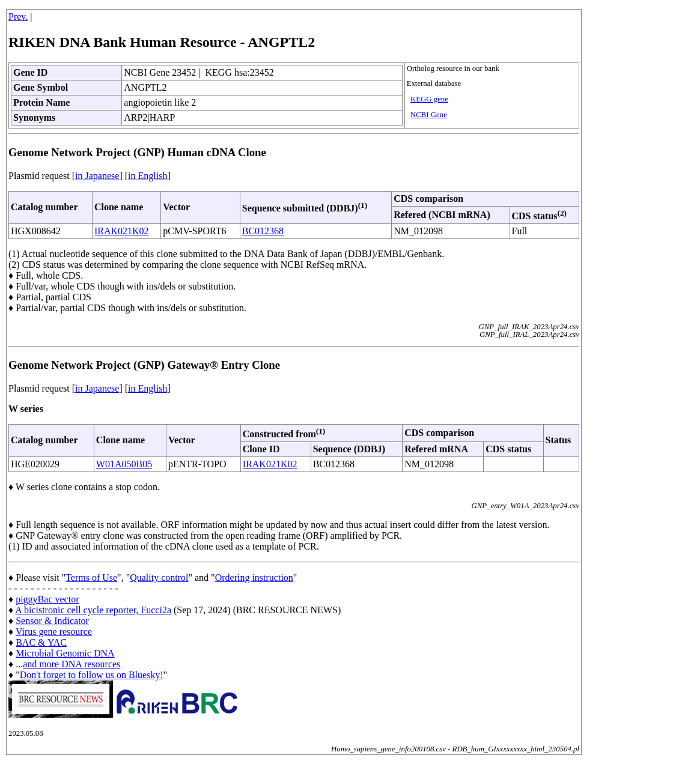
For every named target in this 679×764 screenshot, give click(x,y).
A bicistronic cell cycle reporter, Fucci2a (93, 610)
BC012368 (263, 231)
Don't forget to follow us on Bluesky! (91, 675)
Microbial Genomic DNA (65, 653)
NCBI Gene (428, 115)
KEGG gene (429, 99)
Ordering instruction (254, 577)
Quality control (159, 577)
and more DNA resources (71, 664)
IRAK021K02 (121, 231)
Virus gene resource (54, 631)
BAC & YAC (41, 642)
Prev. (18, 16)
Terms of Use (91, 577)
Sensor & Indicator (52, 621)
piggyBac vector (47, 599)
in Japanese (97, 176)
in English (147, 176)
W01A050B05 (124, 464)
